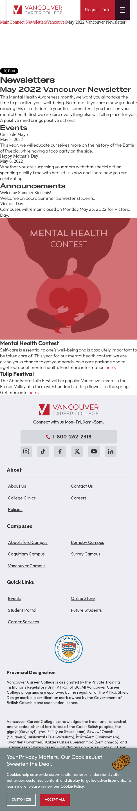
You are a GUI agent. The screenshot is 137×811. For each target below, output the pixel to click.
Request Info (98, 9)
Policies (15, 509)
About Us (17, 486)
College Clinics (22, 498)
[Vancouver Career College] (68, 410)
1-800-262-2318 (68, 436)
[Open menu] (122, 10)
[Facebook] (60, 451)
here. (110, 367)
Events (14, 598)
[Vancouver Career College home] (38, 10)
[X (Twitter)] (77, 451)
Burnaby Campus (87, 542)
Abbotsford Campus (28, 542)
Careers (79, 498)
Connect (17, 22)
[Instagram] (26, 451)
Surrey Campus (85, 554)
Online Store (83, 598)
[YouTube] (94, 451)
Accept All (55, 799)
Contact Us (82, 486)
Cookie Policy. (72, 786)
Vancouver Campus (27, 565)
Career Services (23, 621)
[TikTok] (43, 451)
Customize (21, 799)
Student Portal (22, 610)
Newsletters (36, 22)
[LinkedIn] (110, 451)
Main (5, 22)
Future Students (86, 610)
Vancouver (56, 22)
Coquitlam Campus (26, 554)
